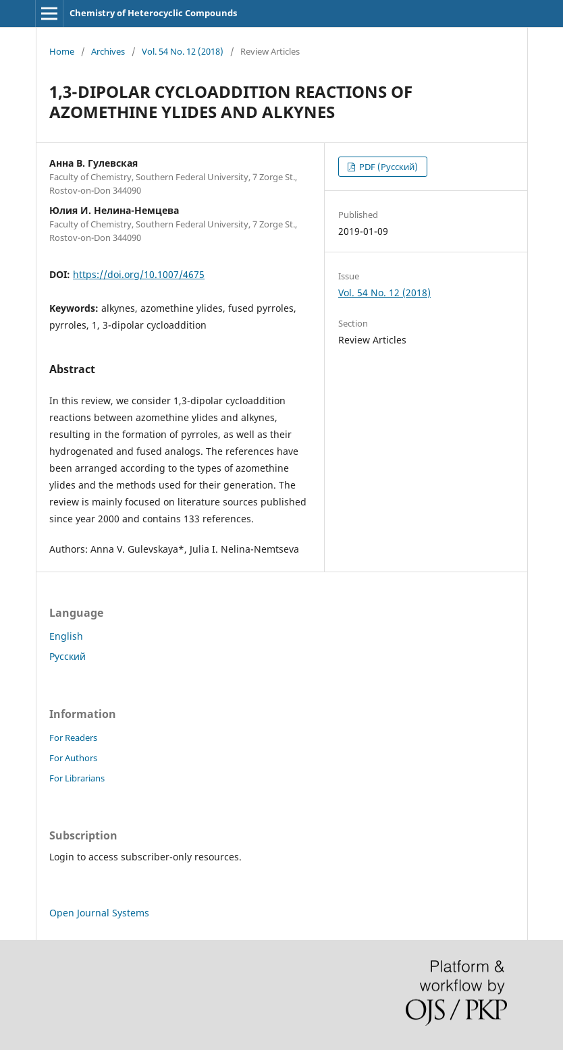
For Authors (73, 758)
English (66, 636)
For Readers (73, 737)
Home (61, 51)
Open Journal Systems (99, 912)
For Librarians (77, 778)
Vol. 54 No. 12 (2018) (182, 51)
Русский (67, 656)
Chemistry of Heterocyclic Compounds (153, 13)
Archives (108, 51)
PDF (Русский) (387, 167)
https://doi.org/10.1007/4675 (139, 274)
